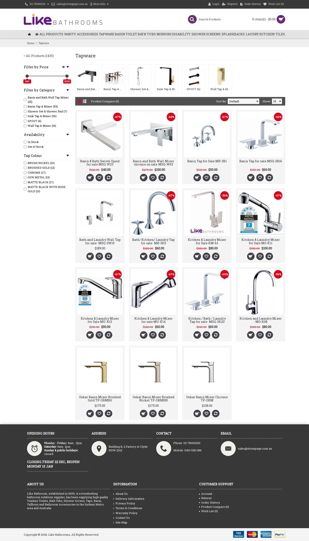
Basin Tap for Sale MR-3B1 (207, 161)
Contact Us (121, 518)
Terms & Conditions (127, 508)
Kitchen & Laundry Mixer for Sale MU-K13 (100, 320)
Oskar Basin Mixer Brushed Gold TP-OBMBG (100, 398)
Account (205, 494)
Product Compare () (214, 507)
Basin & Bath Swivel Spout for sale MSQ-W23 (100, 162)
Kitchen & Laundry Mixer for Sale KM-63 (207, 241)
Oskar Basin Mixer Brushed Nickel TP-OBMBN (153, 398)
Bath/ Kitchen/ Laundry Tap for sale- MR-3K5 (153, 241)
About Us (120, 494)
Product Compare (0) (105, 101)
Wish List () (208, 511)
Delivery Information (128, 499)
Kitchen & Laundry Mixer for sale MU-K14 (153, 320)
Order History (209, 502)
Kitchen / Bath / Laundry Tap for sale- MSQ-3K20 (207, 320)
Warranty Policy (125, 513)
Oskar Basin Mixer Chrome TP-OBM (207, 398)
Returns (205, 498)
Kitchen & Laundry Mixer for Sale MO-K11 (261, 241)
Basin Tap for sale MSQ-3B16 (260, 161)
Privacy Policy (124, 503)
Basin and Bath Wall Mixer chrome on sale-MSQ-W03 (153, 162)
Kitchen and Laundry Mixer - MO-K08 (261, 320)
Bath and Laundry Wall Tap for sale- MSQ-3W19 (100, 241)
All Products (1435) (40, 56)
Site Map (120, 522)
